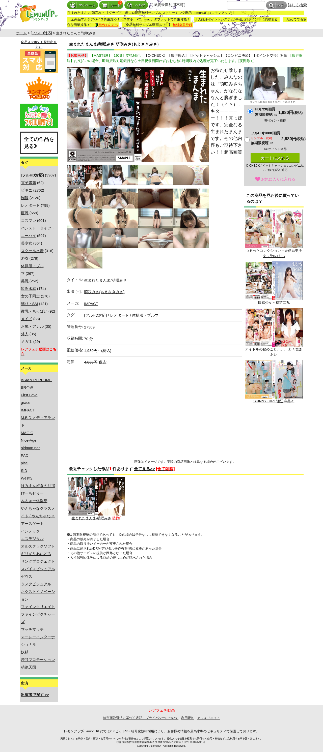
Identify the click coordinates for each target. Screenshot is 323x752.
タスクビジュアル (36, 584)
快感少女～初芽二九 (274, 283)
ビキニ (26, 190)
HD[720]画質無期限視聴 (266, 111)
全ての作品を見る (39, 142)
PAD (25, 455)
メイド (26, 319)
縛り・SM (29, 304)
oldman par (30, 448)
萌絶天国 (28, 667)
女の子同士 (30, 296)
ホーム (21, 33)
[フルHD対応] (41, 33)
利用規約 (187, 718)
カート (111, 5)
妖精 (25, 652)
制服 (25, 198)
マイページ (82, 5)
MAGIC (27, 433)
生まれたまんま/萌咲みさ (96, 498)
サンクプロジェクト (38, 561)
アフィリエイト (208, 718)
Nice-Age (29, 440)
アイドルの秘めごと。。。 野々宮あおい (274, 332)
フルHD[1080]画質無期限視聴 (265, 138)
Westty (27, 478)
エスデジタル (32, 538)
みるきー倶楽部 (34, 501)
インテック (30, 531)
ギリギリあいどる (36, 554)
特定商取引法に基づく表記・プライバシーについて (140, 718)
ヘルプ (136, 5)
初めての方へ (106, 25)
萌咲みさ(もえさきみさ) (104, 292)
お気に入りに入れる (275, 179)
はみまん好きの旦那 (38, 486)
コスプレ (28, 220)
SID (24, 470)
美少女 (26, 243)
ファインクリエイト (38, 607)
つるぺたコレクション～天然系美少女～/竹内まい (274, 233)
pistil (25, 463)
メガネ (26, 341)
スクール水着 (32, 251)
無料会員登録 (182, 25)
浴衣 (25, 258)
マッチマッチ (32, 629)
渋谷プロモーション (38, 659)
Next (202, 115)
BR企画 (27, 387)
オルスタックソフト (38, 546)
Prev (73, 115)
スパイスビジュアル (38, 569)
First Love (29, 395)
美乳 (25, 281)
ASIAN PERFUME (36, 380)
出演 (73, 291)
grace (26, 402)
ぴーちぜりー (32, 493)
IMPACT (28, 410)
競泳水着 (28, 288)
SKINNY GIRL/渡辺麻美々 (274, 381)
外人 (25, 334)
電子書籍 (28, 183)
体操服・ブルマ (145, 315)
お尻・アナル (32, 326)
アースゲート (32, 523)
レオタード (30, 205)
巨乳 (25, 213)
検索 (276, 5)
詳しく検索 (297, 5)
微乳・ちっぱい (34, 311)
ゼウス (26, 576)
